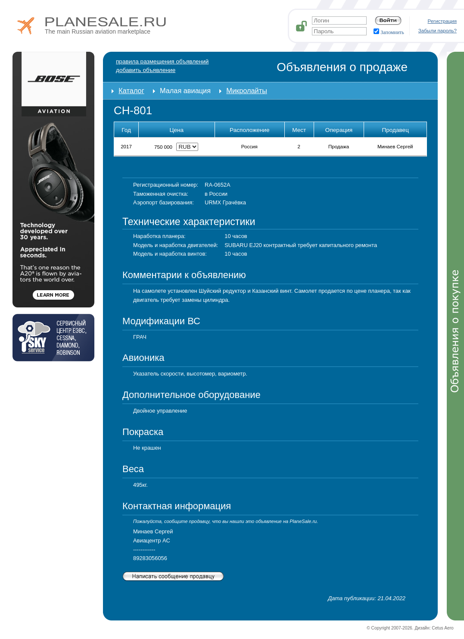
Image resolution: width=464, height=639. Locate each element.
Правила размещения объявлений (162, 61)
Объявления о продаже (342, 67)
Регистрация (442, 21)
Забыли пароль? (437, 30)
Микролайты (246, 90)
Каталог (131, 90)
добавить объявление (145, 70)
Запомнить (389, 32)
